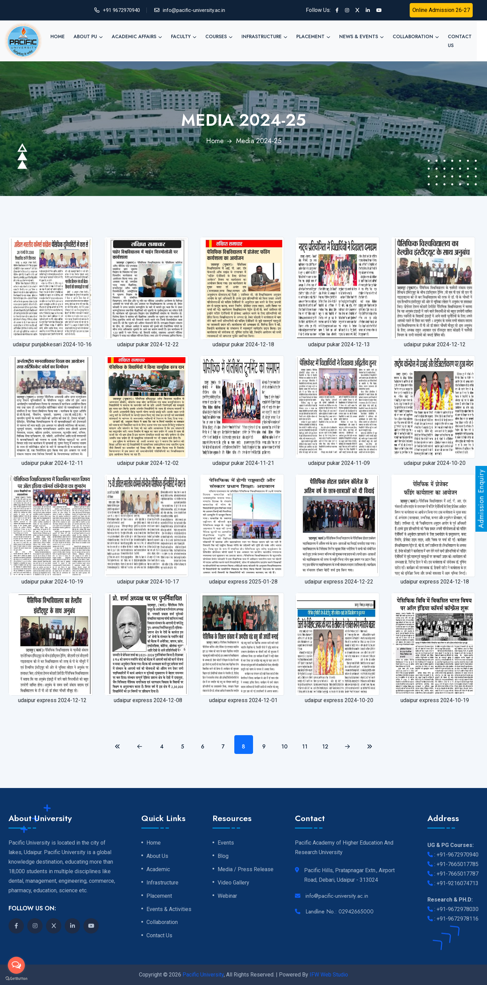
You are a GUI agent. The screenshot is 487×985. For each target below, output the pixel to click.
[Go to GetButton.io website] (16, 978)
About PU (85, 36)
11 (305, 747)
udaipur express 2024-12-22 (339, 581)
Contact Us (460, 41)
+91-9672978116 (457, 918)
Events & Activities (168, 909)
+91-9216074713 (457, 883)
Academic (158, 869)
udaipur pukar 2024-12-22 (148, 344)
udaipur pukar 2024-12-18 (243, 344)
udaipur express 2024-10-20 (339, 700)
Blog (223, 856)
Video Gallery (233, 883)
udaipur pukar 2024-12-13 (339, 344)
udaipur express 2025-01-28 (243, 581)
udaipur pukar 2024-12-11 (52, 463)
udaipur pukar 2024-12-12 (435, 344)
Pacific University (203, 974)
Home (57, 36)
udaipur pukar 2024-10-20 (435, 463)
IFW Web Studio (329, 974)
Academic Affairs (134, 36)
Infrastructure (261, 36)
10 (284, 747)
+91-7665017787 (457, 873)
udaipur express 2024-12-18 (434, 581)
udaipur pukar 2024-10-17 (148, 581)
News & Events (358, 36)
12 (325, 747)
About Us (157, 856)
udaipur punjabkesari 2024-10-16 (52, 344)
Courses (216, 36)
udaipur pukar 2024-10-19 (52, 581)
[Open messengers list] (16, 965)
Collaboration (413, 36)
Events (226, 843)
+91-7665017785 (457, 864)
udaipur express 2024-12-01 (243, 700)
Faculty (181, 36)
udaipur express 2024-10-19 (434, 700)
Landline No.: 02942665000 (339, 911)
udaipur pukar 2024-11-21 (243, 463)
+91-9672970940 (457, 854)
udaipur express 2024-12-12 (52, 700)
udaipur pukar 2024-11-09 (339, 463)
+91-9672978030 (457, 909)
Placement (310, 36)
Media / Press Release (245, 869)
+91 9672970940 (121, 10)
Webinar (227, 896)
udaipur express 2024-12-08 (148, 700)
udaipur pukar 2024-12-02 (148, 463)
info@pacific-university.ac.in (194, 10)
